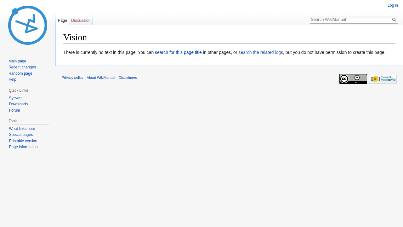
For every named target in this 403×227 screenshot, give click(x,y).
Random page (20, 73)
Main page (17, 61)
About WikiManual (101, 77)
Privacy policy (72, 77)
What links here (22, 128)
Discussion (81, 20)
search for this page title (178, 52)
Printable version (23, 141)
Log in (393, 5)
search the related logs (260, 52)
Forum (14, 110)
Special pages (21, 134)
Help (12, 79)
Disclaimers (128, 77)
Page (62, 20)
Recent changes (22, 67)
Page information (23, 147)
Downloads (18, 104)
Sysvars (16, 98)
